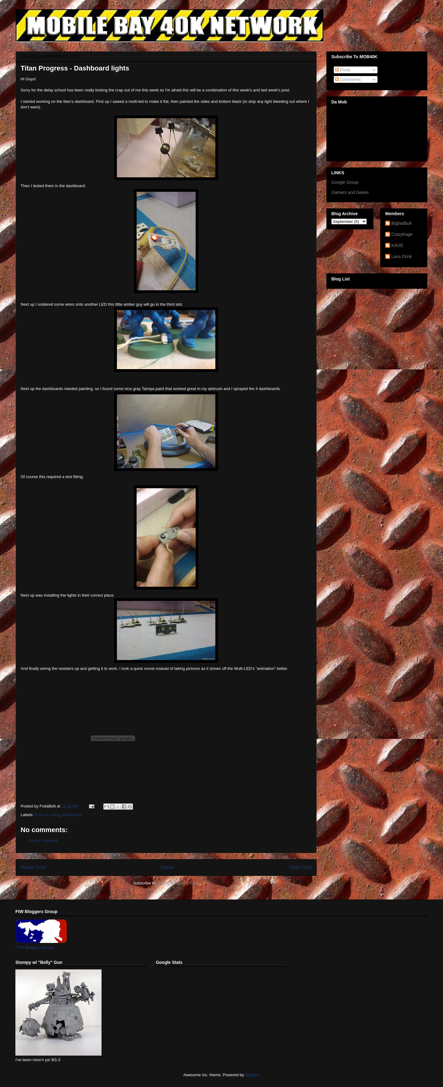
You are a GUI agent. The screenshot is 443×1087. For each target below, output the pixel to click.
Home (167, 867)
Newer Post (33, 867)
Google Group (344, 182)
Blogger (251, 1075)
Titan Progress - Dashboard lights (75, 68)
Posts (343, 69)
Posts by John (47, 814)
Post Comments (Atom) (178, 883)
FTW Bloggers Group (34, 947)
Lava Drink (401, 256)
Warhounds (72, 814)
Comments (348, 79)
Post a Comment (43, 840)
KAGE (397, 245)
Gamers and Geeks (350, 192)
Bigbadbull (401, 223)
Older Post (300, 867)
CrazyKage (402, 234)
